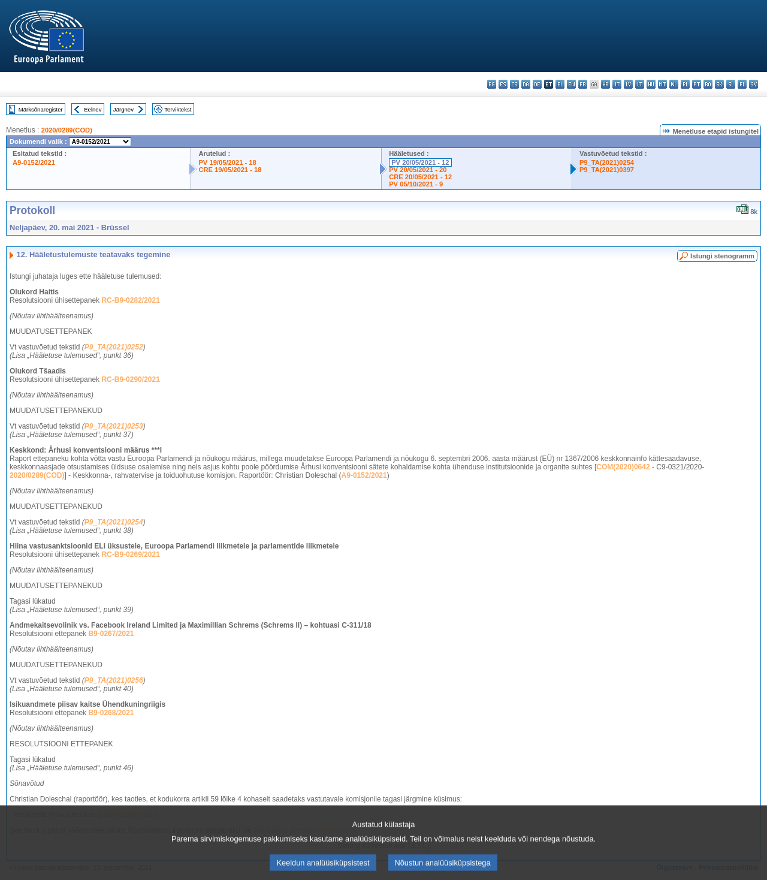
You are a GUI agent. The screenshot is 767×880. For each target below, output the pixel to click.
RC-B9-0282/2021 (130, 300)
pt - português (696, 84)
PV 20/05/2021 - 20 (417, 169)
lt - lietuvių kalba (639, 84)
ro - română (707, 84)
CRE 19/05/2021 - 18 (229, 169)
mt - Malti (662, 84)
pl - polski (685, 84)
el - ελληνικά (559, 84)
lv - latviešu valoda (628, 84)
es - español (503, 84)
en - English (571, 84)
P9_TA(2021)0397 (606, 169)
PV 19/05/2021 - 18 (227, 162)
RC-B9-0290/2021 (130, 379)
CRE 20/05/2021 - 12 (420, 176)
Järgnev (123, 109)
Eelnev (92, 109)
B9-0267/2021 (111, 633)
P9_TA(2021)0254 (606, 162)
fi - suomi (742, 84)
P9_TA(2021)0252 (113, 347)
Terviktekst (177, 109)
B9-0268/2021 (111, 713)
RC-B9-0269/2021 (130, 554)
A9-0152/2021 (34, 162)
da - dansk (525, 84)
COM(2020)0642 (623, 467)
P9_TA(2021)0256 (113, 680)
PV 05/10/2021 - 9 (416, 184)
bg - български (491, 84)
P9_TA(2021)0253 (113, 426)
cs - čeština (514, 84)
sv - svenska (753, 84)
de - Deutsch (537, 84)
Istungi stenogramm (722, 256)
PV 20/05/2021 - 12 (420, 162)
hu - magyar (651, 84)
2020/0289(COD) (66, 130)
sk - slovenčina (719, 84)
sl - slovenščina (730, 84)
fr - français (582, 84)
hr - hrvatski (605, 84)
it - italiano (616, 84)
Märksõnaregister (41, 109)
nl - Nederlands (673, 84)
